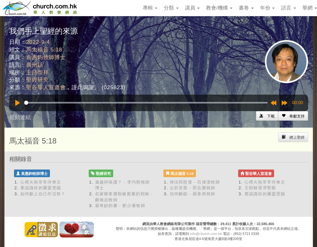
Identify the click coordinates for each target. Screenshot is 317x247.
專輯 (150, 7)
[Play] (17, 103)
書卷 (246, 7)
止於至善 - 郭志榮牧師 (193, 187)
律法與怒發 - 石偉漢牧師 (195, 182)
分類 (171, 7)
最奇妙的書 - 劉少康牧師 (120, 205)
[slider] (146, 103)
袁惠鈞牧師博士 (46, 57)
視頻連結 (20, 117)
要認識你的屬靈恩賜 (40, 187)
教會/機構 (219, 7)
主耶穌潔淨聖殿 (260, 187)
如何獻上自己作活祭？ (43, 193)
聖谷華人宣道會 (46, 87)
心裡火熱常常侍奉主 (40, 182)
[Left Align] (293, 116)
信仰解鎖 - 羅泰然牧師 (193, 193)
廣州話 (34, 65)
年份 (267, 7)
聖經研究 (37, 80)
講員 (192, 7)
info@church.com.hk (206, 234)
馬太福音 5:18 (44, 50)
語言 (288, 7)
